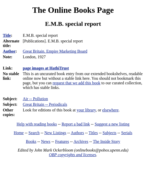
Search (34, 133)
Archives (81, 141)
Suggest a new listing (112, 124)
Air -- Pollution (35, 99)
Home (19, 133)
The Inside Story (106, 141)
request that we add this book (76, 83)
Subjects (109, 133)
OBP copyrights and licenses (72, 155)
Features (62, 141)
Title (7, 35)
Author (9, 51)
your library (86, 110)
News (45, 141)
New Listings (55, 133)
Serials (126, 133)
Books (31, 141)
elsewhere (110, 110)
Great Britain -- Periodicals (45, 104)
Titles (93, 133)
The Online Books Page (73, 10)
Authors (77, 133)
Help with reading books (37, 124)
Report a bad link (76, 124)
